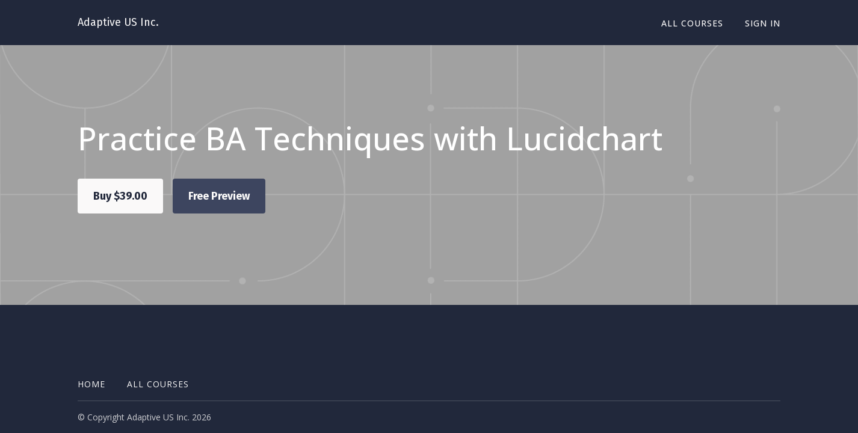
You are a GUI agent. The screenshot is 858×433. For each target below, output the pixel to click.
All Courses (692, 23)
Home (91, 384)
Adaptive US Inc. (118, 22)
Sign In (762, 23)
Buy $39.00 (120, 196)
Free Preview (219, 196)
